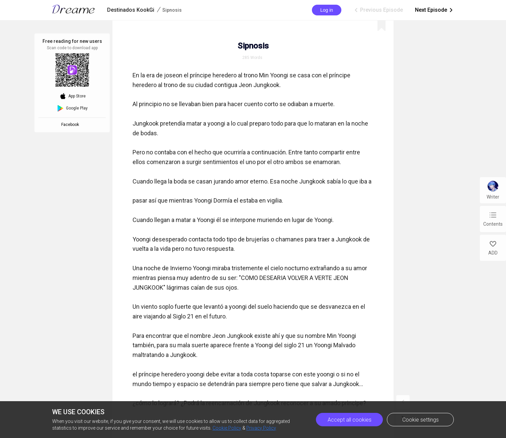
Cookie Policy (227, 428)
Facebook (71, 124)
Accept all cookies (349, 420)
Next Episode (434, 10)
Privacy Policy (261, 428)
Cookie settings (420, 420)
